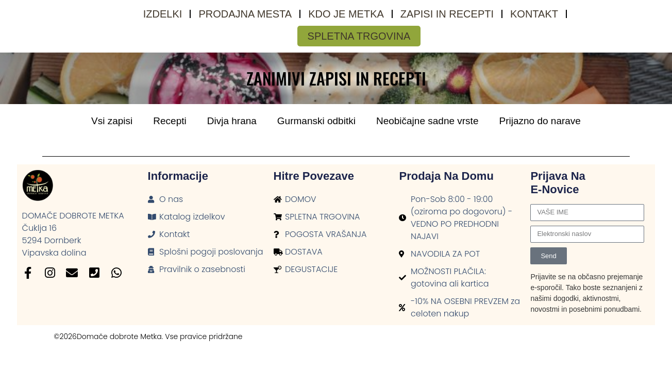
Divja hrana (232, 120)
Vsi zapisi (111, 120)
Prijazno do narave (539, 120)
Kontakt (534, 14)
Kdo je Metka (346, 14)
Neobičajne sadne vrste (427, 120)
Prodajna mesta (245, 14)
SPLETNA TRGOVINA (359, 36)
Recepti (169, 120)
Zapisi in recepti (447, 14)
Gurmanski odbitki (316, 120)
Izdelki (162, 14)
